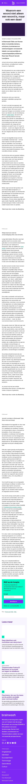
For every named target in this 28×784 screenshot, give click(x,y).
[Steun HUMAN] (20, 3)
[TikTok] (5, 743)
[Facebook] (15, 743)
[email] (13, 597)
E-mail (6, 594)
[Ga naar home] (13, 3)
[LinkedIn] (8, 743)
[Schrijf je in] (13, 601)
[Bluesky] (10, 743)
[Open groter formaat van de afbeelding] (13, 220)
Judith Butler (10, 114)
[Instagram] (3, 743)
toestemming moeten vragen (12, 507)
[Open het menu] (4, 3)
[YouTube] (13, 743)
